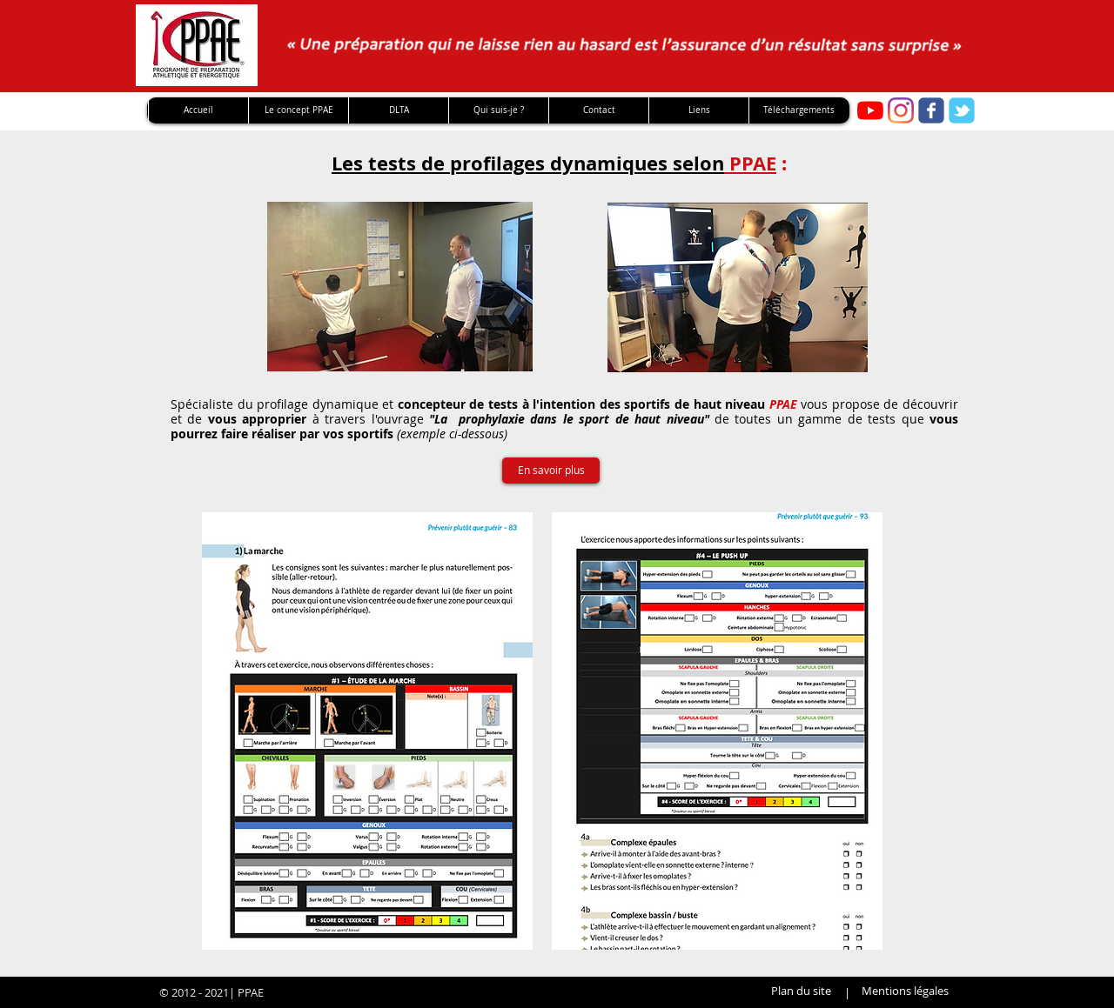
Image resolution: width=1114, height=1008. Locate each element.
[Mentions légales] (905, 991)
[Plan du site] (801, 991)
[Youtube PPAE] (870, 110)
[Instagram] (901, 110)
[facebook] (931, 110)
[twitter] (962, 110)
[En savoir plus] (551, 470)
